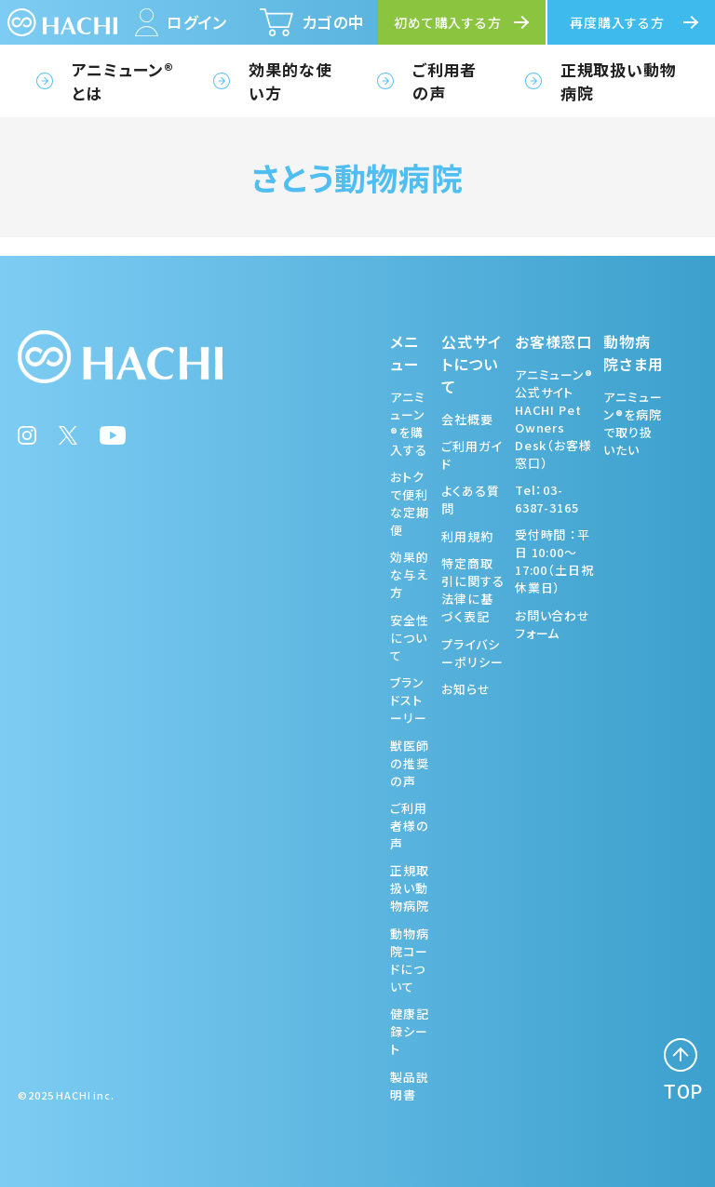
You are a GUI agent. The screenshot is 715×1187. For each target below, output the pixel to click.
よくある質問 (470, 499)
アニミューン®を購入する (408, 423)
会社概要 (466, 419)
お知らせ (465, 689)
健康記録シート (409, 1031)
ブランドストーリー (408, 700)
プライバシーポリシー (472, 653)
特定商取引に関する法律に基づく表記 (472, 589)
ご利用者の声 (444, 81)
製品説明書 (409, 1085)
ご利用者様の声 (409, 825)
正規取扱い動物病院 (618, 81)
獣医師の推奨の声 (409, 763)
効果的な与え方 (409, 574)
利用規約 (466, 536)
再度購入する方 (617, 22)
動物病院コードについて (409, 960)
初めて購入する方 (448, 22)
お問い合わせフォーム (552, 624)
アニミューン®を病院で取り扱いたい (632, 423)
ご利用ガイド (471, 455)
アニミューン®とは (123, 81)
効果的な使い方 (290, 81)
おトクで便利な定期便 (409, 503)
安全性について (409, 637)
